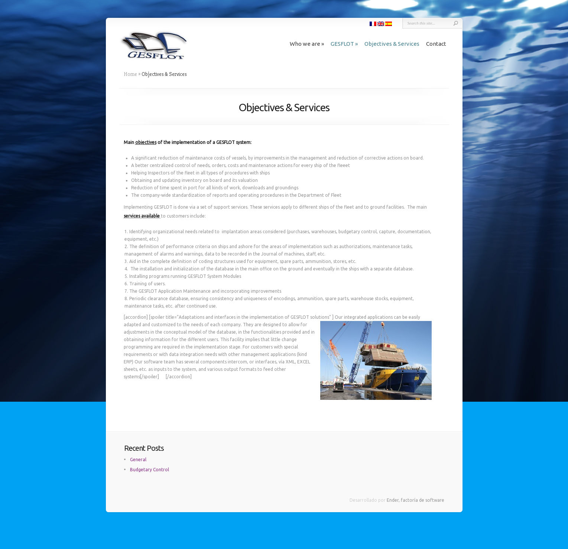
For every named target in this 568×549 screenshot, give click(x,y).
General (138, 459)
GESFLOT (344, 44)
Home (130, 74)
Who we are (307, 44)
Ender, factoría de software (415, 500)
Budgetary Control (149, 469)
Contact (436, 44)
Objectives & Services (391, 44)
